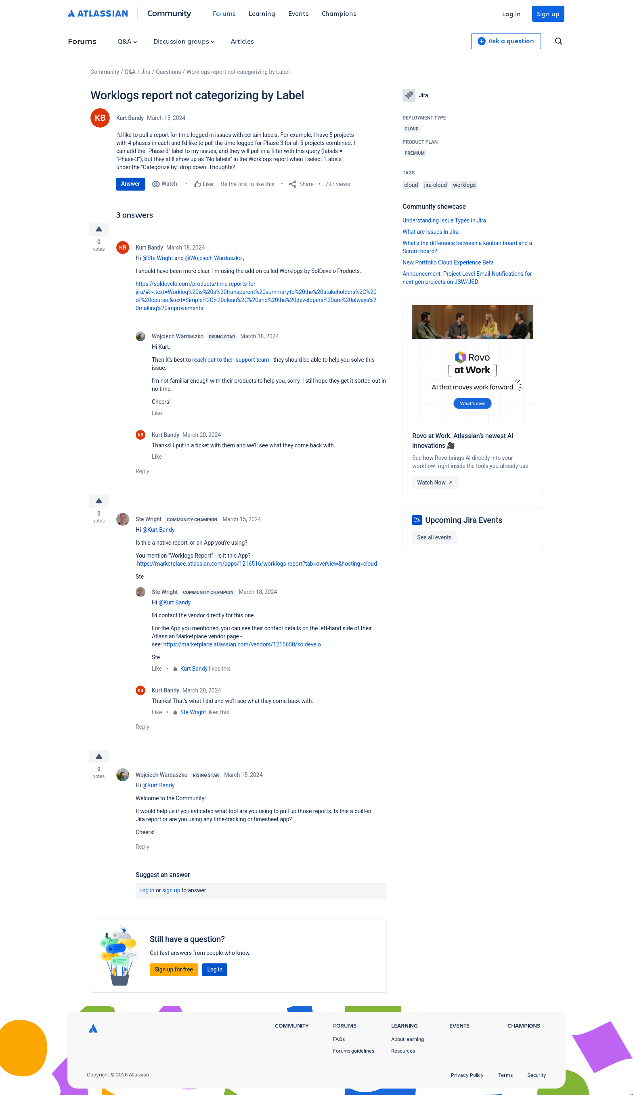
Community (169, 13)
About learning (407, 1039)
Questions (168, 72)
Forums (224, 13)
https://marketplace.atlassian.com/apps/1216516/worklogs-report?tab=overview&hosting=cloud (257, 566)
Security (536, 1075)
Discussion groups (184, 41)
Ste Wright (148, 521)
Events (298, 13)
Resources (403, 1051)
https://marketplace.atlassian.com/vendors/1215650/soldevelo (242, 647)
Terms (505, 1075)
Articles (242, 41)
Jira (146, 72)
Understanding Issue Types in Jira (444, 220)
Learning (262, 13)
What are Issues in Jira (430, 232)
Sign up (548, 13)
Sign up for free (174, 973)
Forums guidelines (353, 1051)
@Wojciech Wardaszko (213, 259)
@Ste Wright (158, 259)
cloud (411, 185)
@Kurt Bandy (159, 532)
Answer (130, 183)
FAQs (339, 1039)
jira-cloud (435, 185)
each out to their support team (231, 361)
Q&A (127, 41)
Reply (142, 472)
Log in (511, 13)
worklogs (464, 185)
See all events (434, 537)
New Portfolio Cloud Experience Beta (448, 262)
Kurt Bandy (130, 118)
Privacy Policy (467, 1075)
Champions (339, 13)
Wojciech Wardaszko (177, 337)
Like (157, 414)
